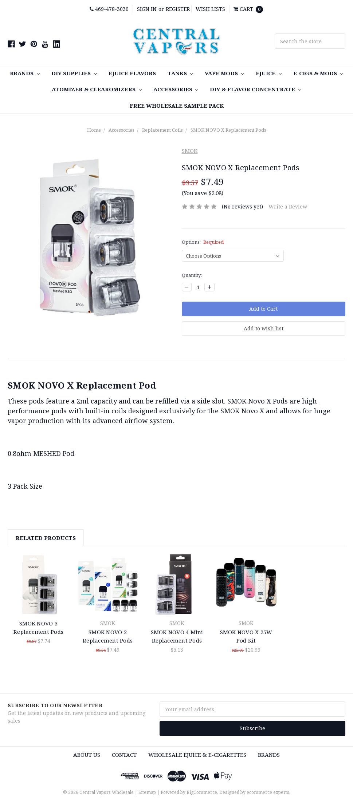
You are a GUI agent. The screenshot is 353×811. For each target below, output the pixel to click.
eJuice (269, 73)
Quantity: (192, 275)
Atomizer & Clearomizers (97, 89)
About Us (86, 754)
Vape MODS (224, 73)
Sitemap (147, 792)
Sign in (147, 8)
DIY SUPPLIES (74, 73)
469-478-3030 (109, 8)
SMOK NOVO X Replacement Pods (228, 130)
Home (94, 130)
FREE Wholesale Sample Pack (177, 105)
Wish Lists (210, 8)
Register (178, 8)
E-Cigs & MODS (318, 73)
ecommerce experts (268, 792)
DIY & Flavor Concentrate (255, 89)
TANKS (180, 73)
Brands (25, 73)
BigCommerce (202, 792)
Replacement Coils (162, 130)
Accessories (176, 89)
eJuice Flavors (132, 73)
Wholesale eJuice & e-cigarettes (197, 754)
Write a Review (287, 206)
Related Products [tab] (46, 537)
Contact (124, 754)
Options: (203, 242)
